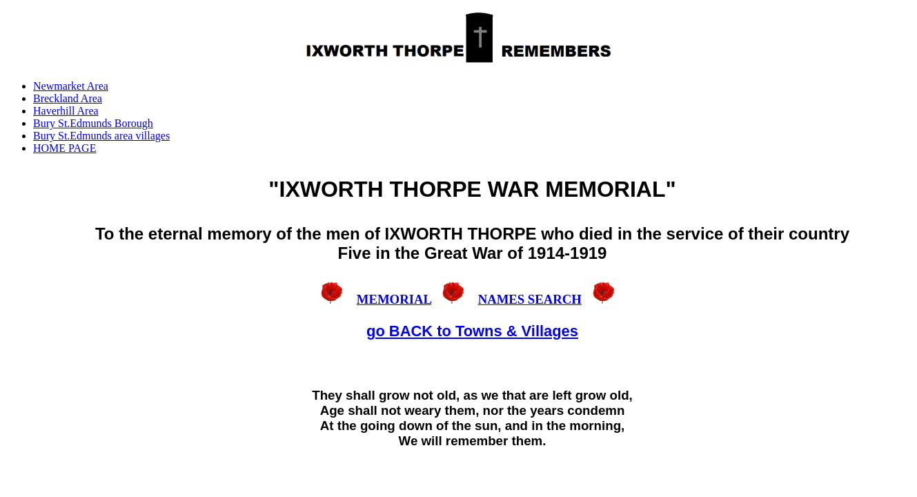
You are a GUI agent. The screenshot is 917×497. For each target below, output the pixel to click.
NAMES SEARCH (530, 299)
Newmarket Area (70, 86)
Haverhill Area (66, 111)
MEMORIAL (394, 299)
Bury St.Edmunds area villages (101, 136)
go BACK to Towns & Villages (472, 331)
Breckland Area (67, 98)
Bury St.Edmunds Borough (93, 123)
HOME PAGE (64, 148)
